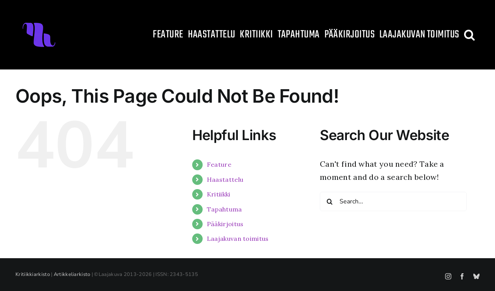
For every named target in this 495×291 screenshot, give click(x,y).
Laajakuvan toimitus (238, 238)
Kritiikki (218, 194)
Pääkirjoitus (225, 224)
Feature (219, 164)
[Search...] (393, 201)
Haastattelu (225, 179)
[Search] (329, 201)
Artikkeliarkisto (72, 274)
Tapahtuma (224, 209)
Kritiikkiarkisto (32, 274)
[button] (469, 34)
